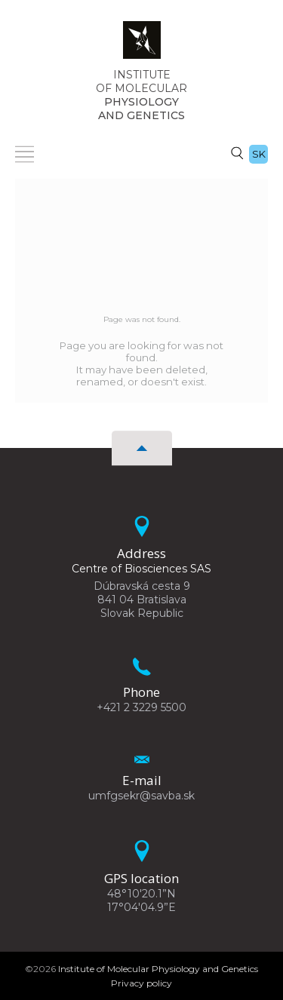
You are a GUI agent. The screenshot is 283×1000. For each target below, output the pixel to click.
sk (259, 154)
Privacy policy (141, 983)
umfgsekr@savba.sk (141, 795)
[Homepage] (142, 44)
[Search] (237, 152)
